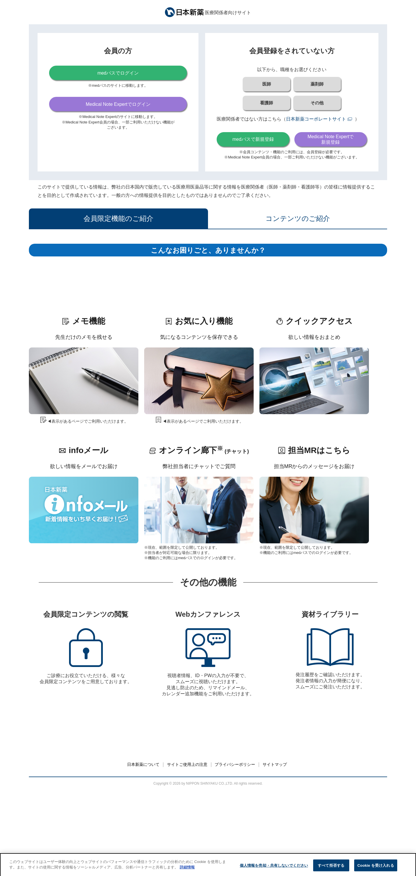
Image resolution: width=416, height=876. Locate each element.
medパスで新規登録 (253, 139)
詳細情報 (187, 872)
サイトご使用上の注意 (187, 850)
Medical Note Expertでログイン (118, 104)
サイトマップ (275, 850)
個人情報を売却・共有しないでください (274, 870)
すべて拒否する (331, 870)
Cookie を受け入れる (375, 870)
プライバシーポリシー (235, 850)
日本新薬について (143, 850)
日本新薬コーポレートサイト (316, 119)
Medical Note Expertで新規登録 (330, 139)
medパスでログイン (118, 73)
